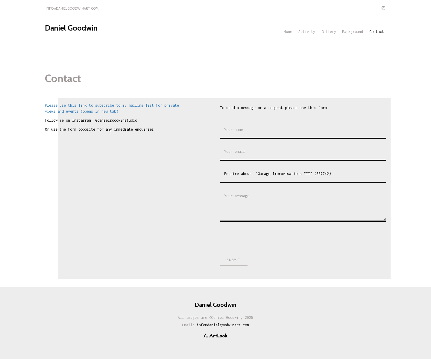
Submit (234, 260)
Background (352, 31)
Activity (306, 31)
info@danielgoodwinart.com (72, 8)
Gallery (328, 31)
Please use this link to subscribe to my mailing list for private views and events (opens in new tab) (112, 108)
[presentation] (265, 238)
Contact (376, 31)
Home (288, 31)
